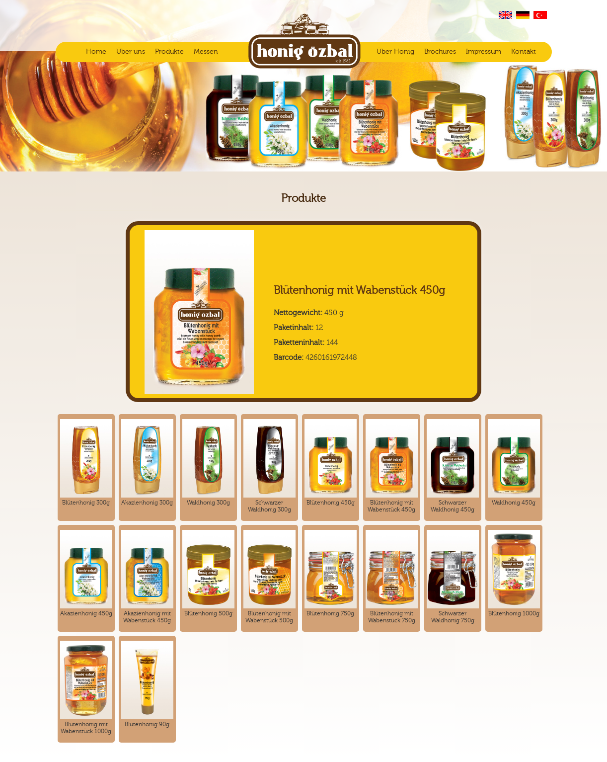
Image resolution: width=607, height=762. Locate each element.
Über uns (130, 52)
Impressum (483, 52)
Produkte (169, 52)
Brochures (440, 52)
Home (96, 52)
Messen (206, 52)
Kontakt (523, 52)
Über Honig (395, 52)
